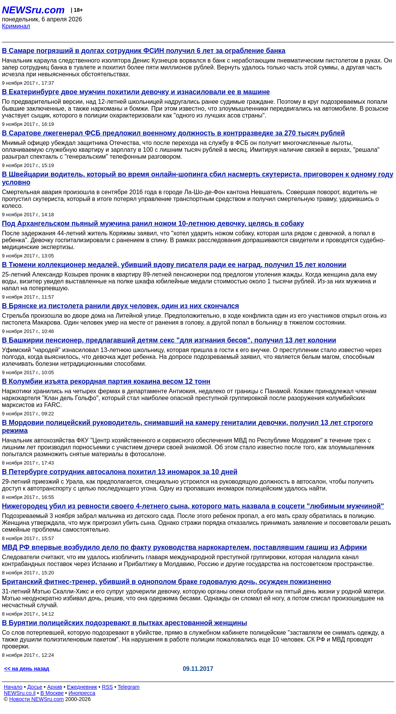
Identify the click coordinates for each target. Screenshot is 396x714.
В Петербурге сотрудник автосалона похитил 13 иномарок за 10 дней (119, 472)
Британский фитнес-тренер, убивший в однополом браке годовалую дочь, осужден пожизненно (166, 581)
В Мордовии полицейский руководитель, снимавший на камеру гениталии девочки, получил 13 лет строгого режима (187, 426)
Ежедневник (82, 687)
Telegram (129, 687)
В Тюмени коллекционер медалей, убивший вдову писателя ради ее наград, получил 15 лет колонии (174, 265)
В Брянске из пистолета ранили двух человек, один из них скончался (120, 306)
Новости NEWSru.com (36, 699)
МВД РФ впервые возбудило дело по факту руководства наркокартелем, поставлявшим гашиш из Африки (184, 547)
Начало (13, 687)
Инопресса (82, 693)
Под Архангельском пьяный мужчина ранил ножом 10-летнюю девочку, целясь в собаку (153, 223)
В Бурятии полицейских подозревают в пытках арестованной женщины (124, 623)
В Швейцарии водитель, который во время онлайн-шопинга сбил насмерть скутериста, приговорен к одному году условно (197, 178)
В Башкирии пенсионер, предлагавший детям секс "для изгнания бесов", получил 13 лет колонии (169, 340)
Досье (34, 687)
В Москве (52, 693)
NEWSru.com (33, 10)
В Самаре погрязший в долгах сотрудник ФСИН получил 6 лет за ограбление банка (143, 51)
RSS (107, 687)
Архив (54, 687)
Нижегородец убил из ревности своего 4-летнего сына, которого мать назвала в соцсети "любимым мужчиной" (193, 506)
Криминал (16, 26)
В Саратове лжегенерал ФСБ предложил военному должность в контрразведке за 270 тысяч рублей (173, 133)
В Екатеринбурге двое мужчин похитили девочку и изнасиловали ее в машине (136, 92)
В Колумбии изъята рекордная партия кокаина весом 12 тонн (106, 381)
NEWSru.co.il (19, 693)
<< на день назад (26, 669)
